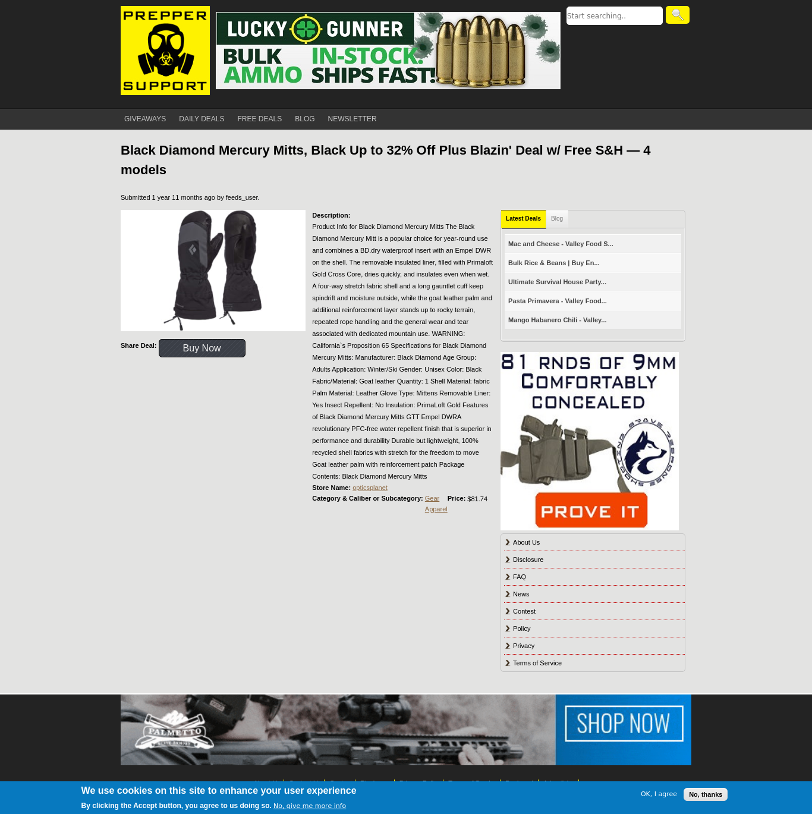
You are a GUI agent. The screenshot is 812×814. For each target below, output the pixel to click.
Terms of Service (537, 663)
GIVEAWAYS (145, 119)
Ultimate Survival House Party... (557, 281)
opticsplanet (370, 487)
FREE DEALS (260, 119)
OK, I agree (659, 794)
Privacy (523, 645)
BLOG (304, 119)
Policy (521, 628)
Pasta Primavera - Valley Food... (557, 300)
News (521, 594)
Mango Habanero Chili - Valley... (557, 319)
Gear (432, 498)
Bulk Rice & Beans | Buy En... (553, 262)
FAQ (519, 576)
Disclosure (528, 559)
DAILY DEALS (201, 119)
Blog (557, 218)
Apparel (436, 509)
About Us (526, 542)
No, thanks (705, 794)
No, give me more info (309, 806)
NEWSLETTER (352, 119)
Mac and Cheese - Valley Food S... (560, 243)
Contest (524, 611)
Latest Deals (523, 218)
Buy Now (202, 348)
